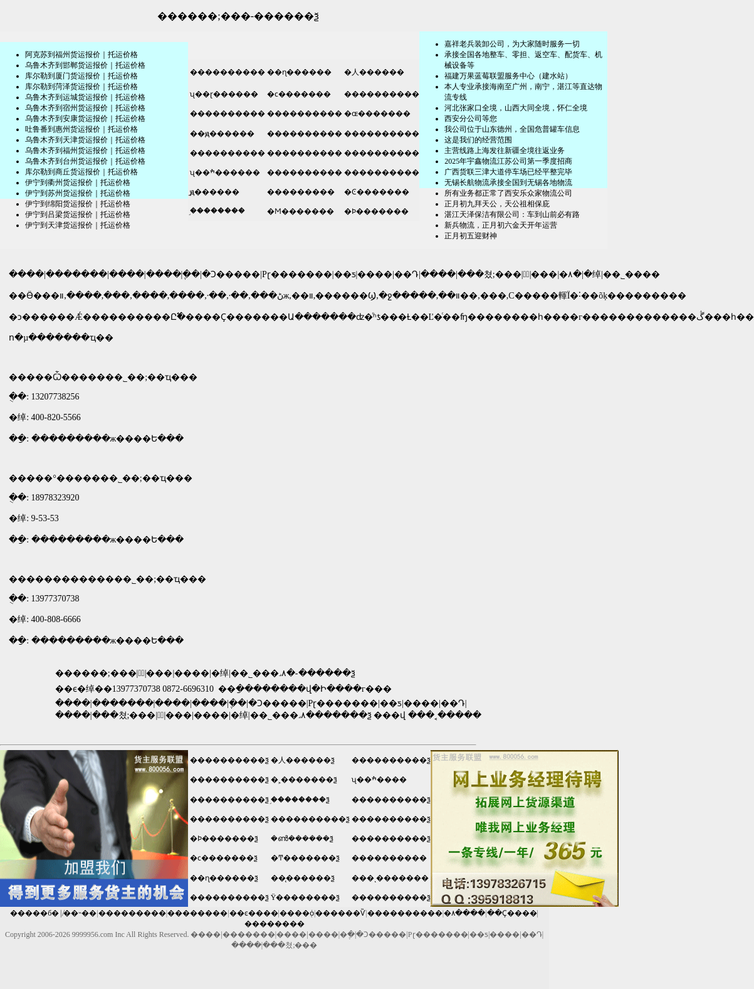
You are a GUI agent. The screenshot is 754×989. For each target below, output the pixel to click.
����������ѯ (229, 760)
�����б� (34, 913)
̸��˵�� (80, 913)
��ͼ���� (253, 913)
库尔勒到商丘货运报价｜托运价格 (81, 171)
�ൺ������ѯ (302, 838)
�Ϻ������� (299, 211)
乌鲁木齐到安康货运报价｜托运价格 (85, 118)
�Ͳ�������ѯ (305, 858)
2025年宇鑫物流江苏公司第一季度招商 (508, 161)
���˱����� (444, 715)
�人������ (373, 72)
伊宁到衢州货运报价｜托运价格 (77, 182)
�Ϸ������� (375, 211)
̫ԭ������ (213, 192)
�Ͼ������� (375, 192)
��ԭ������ (221, 133)
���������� (226, 72)
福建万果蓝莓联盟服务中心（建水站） (508, 75)
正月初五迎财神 (470, 235)
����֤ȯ (297, 913)
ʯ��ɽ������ (223, 94)
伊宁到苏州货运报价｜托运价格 (77, 193)
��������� (300, 192)
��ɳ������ (298, 72)
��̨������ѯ (303, 878)
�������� (197, 913)
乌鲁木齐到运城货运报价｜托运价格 (85, 97)
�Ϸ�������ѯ (224, 838)
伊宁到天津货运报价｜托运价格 (77, 225)
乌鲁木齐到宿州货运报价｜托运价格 (85, 107)
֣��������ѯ (300, 799)
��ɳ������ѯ (224, 878)
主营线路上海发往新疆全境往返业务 (504, 150)
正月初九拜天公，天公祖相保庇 (497, 203)
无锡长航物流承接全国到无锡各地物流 (508, 182)
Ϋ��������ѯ (305, 897)
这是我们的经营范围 (478, 139)
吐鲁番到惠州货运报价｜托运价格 (81, 129)
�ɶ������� (376, 113)
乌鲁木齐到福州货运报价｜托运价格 (85, 150)
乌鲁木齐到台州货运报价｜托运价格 (85, 161)
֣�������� (216, 210)
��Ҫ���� (512, 913)
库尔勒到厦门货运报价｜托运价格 (81, 75)
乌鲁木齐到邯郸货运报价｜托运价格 (85, 65)
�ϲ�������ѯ (224, 858)
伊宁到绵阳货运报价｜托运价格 (77, 203)
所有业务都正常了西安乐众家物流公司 (508, 193)
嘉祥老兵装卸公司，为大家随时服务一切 (512, 44)
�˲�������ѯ (304, 779)
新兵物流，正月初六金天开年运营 (500, 225)
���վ (390, 715)
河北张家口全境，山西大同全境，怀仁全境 (515, 107)
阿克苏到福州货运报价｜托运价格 (81, 54)
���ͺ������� (390, 878)
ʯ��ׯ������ (224, 172)
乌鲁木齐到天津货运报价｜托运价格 (85, 139)
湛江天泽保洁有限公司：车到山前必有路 (512, 214)
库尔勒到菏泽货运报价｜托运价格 (81, 86)
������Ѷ (340, 913)
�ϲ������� (298, 94)
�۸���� (464, 913)
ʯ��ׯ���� (379, 779)
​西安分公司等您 (470, 118)
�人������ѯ (303, 760)
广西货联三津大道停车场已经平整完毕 (508, 171)
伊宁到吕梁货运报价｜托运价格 (77, 214)
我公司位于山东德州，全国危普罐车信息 (512, 129)
